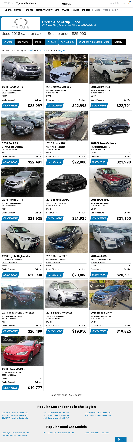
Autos (66, 4)
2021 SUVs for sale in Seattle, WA (56, 415)
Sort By (119, 42)
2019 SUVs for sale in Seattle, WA (15, 418)
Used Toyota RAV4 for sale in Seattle (16, 433)
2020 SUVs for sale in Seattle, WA (98, 415)
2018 (52, 41)
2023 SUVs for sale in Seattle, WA (98, 413)
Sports (29, 10)
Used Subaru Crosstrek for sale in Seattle (59, 433)
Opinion (85, 10)
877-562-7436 (88, 25)
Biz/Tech (18, 10)
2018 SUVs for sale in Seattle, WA (56, 418)
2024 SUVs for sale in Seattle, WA (56, 413)
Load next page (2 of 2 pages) (66, 395)
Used (8, 41)
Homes (75, 10)
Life (57, 10)
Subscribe (121, 3)
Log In (111, 3)
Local (8, 10)
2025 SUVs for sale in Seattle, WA (15, 413)
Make (39, 42)
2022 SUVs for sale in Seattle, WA (15, 415)
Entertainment (44, 10)
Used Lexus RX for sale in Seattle (97, 433)
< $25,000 (67, 41)
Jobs (98, 10)
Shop (115, 10)
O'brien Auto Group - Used (94, 41)
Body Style (23, 42)
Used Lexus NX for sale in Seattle (14, 435)
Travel (65, 10)
